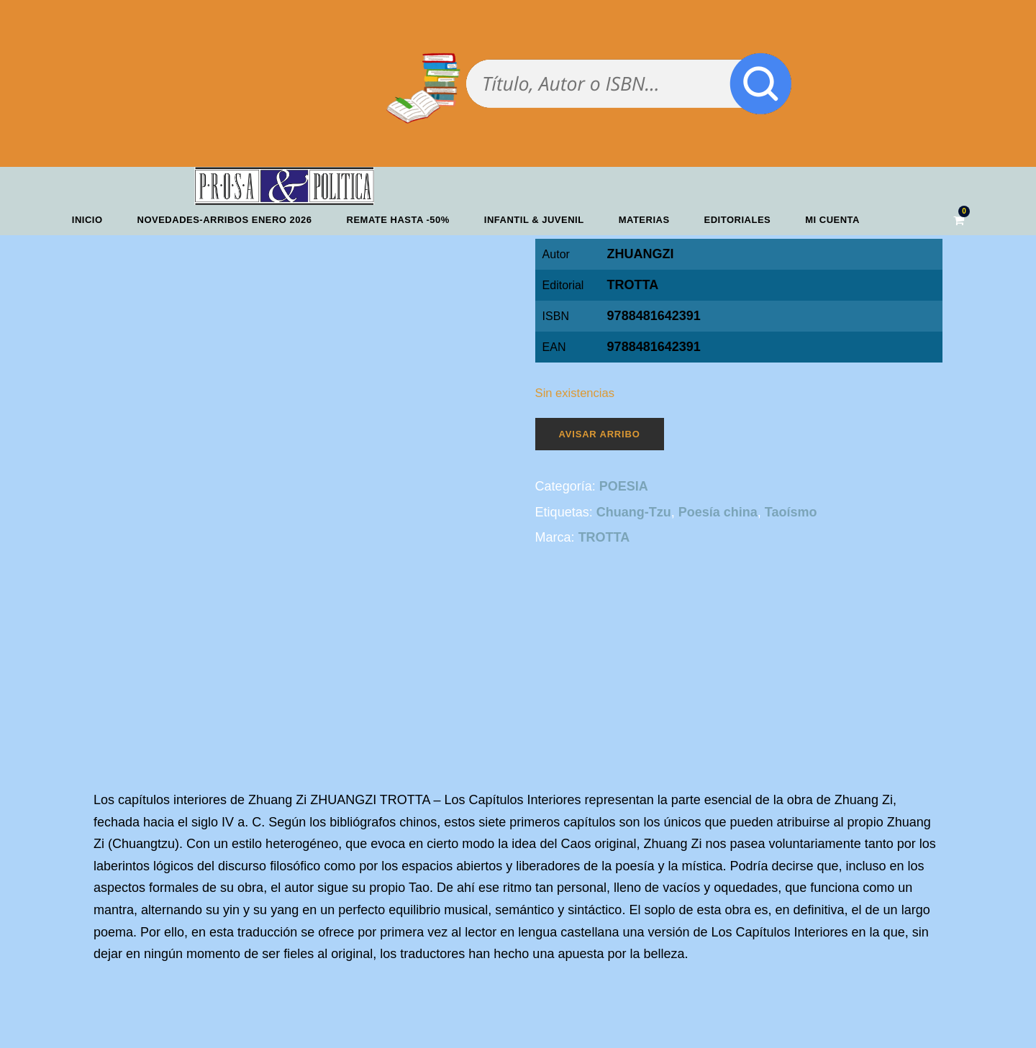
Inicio (87, 219)
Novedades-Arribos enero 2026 (224, 219)
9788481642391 (654, 347)
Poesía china (718, 512)
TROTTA (633, 285)
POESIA (623, 486)
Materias (644, 219)
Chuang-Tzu (633, 512)
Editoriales (737, 219)
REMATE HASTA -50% (398, 219)
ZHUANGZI (640, 254)
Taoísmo (791, 512)
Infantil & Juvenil (534, 219)
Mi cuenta (832, 219)
